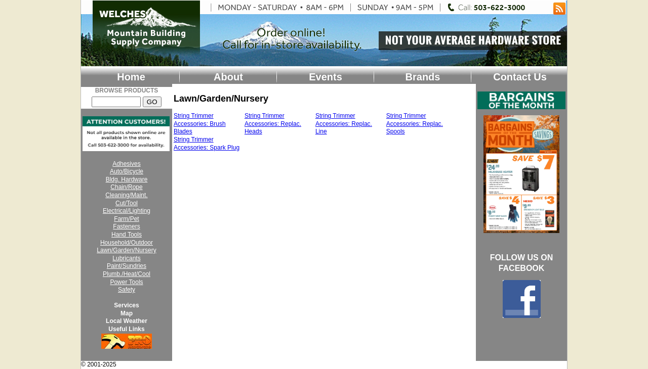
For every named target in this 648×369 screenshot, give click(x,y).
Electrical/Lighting (126, 210)
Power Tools (126, 282)
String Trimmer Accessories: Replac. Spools (414, 123)
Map (126, 313)
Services (126, 305)
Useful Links (126, 329)
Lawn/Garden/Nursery (126, 250)
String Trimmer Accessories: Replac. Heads (273, 123)
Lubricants (126, 258)
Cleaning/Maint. (126, 195)
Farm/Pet (126, 218)
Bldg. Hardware (127, 179)
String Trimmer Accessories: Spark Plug (206, 143)
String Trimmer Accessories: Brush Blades (200, 123)
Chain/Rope (126, 187)
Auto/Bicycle (126, 171)
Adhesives (126, 163)
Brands (423, 76)
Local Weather (126, 321)
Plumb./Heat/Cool (126, 274)
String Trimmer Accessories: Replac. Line (343, 123)
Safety (126, 289)
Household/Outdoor (126, 242)
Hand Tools (126, 234)
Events (325, 76)
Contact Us (520, 76)
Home (131, 76)
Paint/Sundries (126, 265)
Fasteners (126, 226)
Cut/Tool (126, 203)
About (228, 76)
